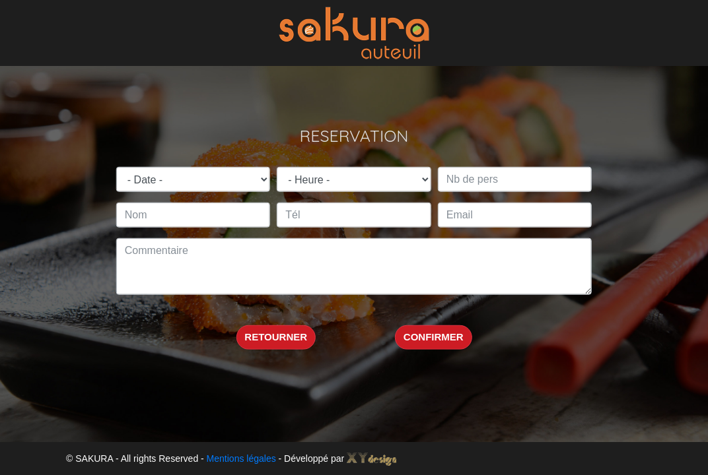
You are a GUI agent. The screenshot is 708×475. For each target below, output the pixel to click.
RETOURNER (275, 336)
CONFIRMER (434, 336)
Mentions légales (241, 458)
